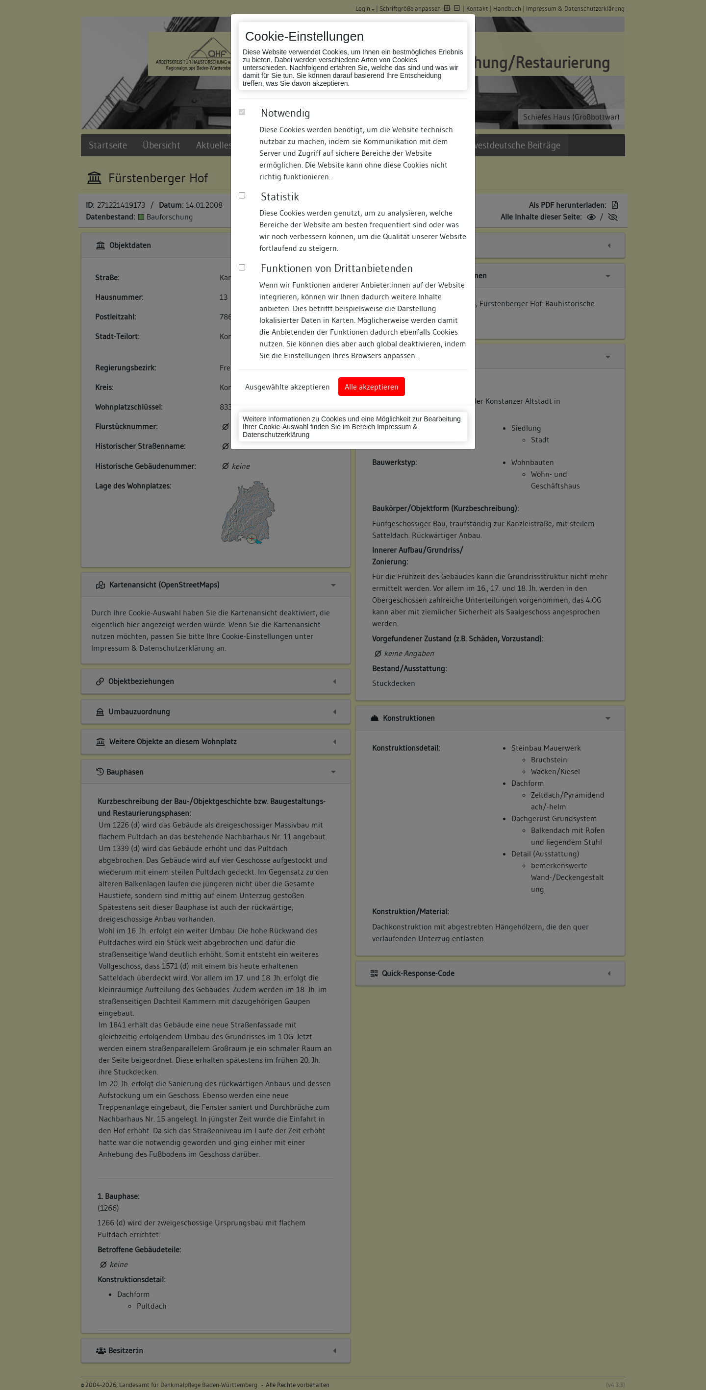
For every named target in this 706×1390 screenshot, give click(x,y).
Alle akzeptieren (372, 386)
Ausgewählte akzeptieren (287, 386)
